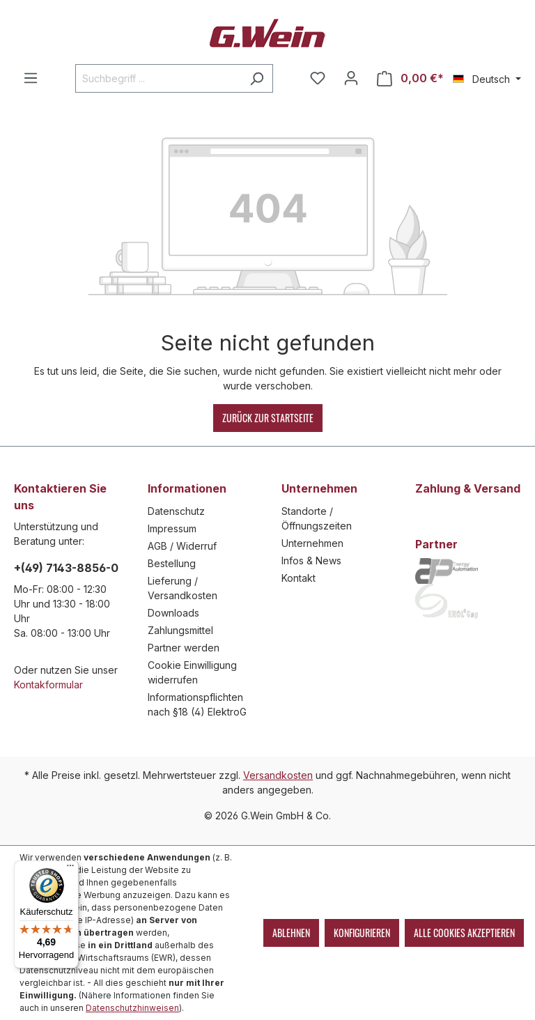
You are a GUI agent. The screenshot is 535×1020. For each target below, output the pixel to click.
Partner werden (183, 648)
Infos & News (311, 560)
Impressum (172, 528)
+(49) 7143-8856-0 (66, 568)
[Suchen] (256, 78)
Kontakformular (48, 684)
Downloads (173, 613)
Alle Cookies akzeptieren (464, 932)
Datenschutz (176, 511)
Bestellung (172, 563)
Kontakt (298, 578)
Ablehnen (291, 932)
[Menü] (30, 78)
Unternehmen (312, 543)
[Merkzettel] (317, 78)
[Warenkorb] (410, 78)
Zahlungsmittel (180, 630)
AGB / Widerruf (182, 546)
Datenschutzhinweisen (132, 1008)
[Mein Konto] (351, 78)
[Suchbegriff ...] (158, 78)
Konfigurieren (362, 932)
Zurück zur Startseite (267, 417)
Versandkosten (278, 775)
